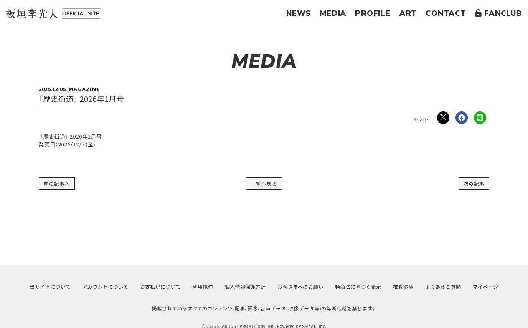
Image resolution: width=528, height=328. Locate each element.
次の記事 (474, 183)
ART (408, 13)
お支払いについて (160, 286)
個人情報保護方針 (245, 286)
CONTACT (446, 13)
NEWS (298, 13)
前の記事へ (56, 183)
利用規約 (203, 286)
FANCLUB (498, 13)
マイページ (485, 286)
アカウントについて (105, 286)
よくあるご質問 (443, 286)
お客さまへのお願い (300, 286)
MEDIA (333, 13)
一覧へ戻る (264, 183)
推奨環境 (403, 286)
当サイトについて (50, 286)
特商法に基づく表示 (358, 286)
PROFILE (373, 13)
